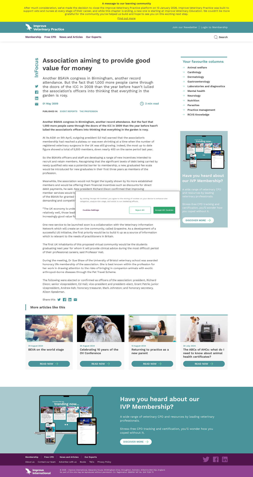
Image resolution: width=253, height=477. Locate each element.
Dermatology (195, 76)
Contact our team (47, 462)
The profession (89, 111)
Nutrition (193, 100)
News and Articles (71, 36)
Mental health (196, 90)
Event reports (68, 111)
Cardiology (194, 72)
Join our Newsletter (184, 27)
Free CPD (50, 36)
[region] (127, 205)
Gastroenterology (198, 81)
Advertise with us (68, 462)
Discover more (196, 220)
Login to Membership (214, 27)
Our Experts (93, 36)
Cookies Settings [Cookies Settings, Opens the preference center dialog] (91, 210)
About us (30, 462)
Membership (33, 36)
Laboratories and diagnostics (206, 86)
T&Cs (91, 462)
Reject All (140, 210)
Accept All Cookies (164, 210)
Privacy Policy (104, 462)
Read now (46, 363)
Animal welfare (197, 67)
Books (83, 462)
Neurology (194, 95)
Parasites (193, 105)
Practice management (201, 109)
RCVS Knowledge (198, 114)
